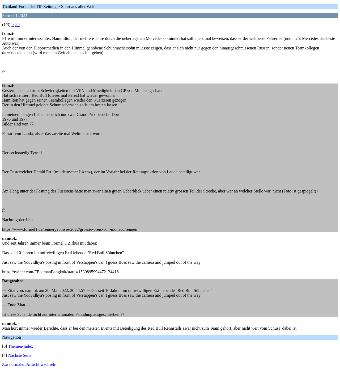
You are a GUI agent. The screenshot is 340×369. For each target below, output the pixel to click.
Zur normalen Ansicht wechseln (29, 364)
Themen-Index (20, 346)
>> (17, 24)
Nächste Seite (20, 355)
